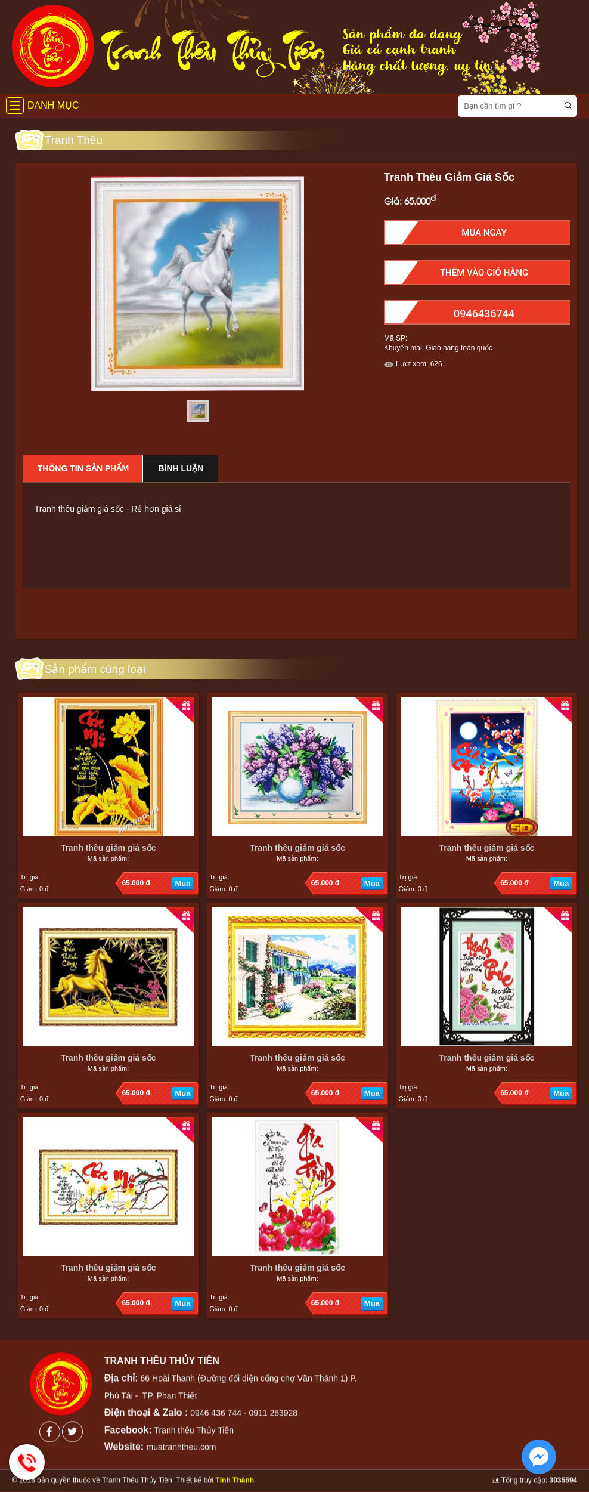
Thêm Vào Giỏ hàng (484, 272)
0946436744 (484, 313)
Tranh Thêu (74, 140)
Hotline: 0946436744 (27, 1462)
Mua (182, 883)
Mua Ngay (484, 232)
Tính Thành (234, 1470)
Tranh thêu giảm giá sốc (108, 847)
